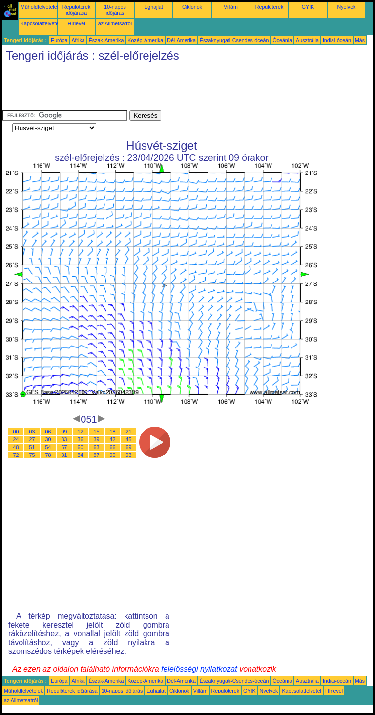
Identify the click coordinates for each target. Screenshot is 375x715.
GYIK (308, 7)
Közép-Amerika (145, 40)
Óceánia (282, 40)
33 (64, 439)
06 (48, 431)
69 (129, 447)
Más (360, 40)
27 (32, 439)
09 (64, 431)
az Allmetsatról (115, 23)
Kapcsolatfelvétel (40, 23)
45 (129, 439)
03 (32, 431)
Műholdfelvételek (40, 7)
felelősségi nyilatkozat (199, 669)
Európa (59, 40)
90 (113, 455)
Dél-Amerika (181, 40)
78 (48, 455)
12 (80, 431)
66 (113, 447)
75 (32, 455)
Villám (231, 7)
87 (97, 455)
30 (48, 439)
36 (80, 439)
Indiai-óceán (337, 40)
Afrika (77, 40)
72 (16, 455)
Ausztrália (307, 40)
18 (113, 431)
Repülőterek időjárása (76, 10)
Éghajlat (153, 7)
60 (80, 447)
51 (32, 447)
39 (97, 439)
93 (129, 455)
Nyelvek (346, 7)
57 (64, 447)
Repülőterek (269, 7)
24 (16, 439)
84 (80, 455)
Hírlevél (76, 23)
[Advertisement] (179, 88)
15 (97, 431)
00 (16, 431)
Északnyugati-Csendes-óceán (234, 40)
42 (113, 439)
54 (48, 447)
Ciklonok (192, 7)
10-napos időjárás (114, 10)
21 (129, 431)
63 (97, 447)
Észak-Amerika (106, 40)
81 (64, 455)
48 (16, 447)
